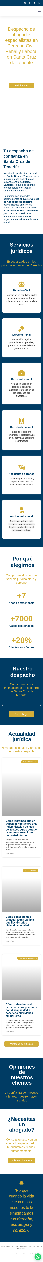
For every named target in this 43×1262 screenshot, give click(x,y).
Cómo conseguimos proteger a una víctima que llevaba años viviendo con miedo (20, 921)
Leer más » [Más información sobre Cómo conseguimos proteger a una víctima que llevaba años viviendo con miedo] (10, 941)
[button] (39, 11)
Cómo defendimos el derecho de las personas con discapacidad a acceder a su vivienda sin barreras (21, 1010)
